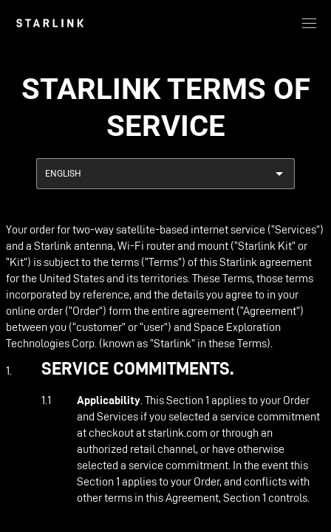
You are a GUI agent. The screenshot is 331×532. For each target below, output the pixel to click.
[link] (50, 22)
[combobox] (165, 173)
